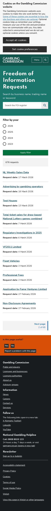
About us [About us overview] (7, 380)
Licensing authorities (12, 375)
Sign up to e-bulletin (12, 456)
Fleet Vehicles (11, 261)
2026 (10, 125)
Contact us (8, 403)
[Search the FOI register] (44, 105)
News (6, 394)
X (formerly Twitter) (12, 420)
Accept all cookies (16, 40)
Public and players (11, 367)
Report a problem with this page (20, 350)
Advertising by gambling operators (23, 186)
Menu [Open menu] (36, 59)
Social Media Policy (12, 488)
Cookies (6, 476)
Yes (7, 345)
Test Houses (10, 200)
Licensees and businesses (15, 371)
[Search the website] (45, 60)
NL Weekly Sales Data (16, 172)
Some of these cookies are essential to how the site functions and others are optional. (25, 18)
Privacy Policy (9, 470)
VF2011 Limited (12, 247)
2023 (10, 144)
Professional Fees (13, 275)
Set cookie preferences (25, 49)
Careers (6, 398)
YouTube (7, 429)
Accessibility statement (14, 465)
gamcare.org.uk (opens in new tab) (19, 445)
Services (7, 407)
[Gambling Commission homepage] (13, 61)
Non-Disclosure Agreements (19, 303)
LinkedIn (7, 425)
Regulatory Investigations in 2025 (22, 232)
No (13, 345)
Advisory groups (10, 384)
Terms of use (9, 482)
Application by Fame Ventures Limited (25, 289)
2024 (10, 138)
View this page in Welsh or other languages (23, 499)
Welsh (6, 494)
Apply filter (25, 152)
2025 (10, 132)
